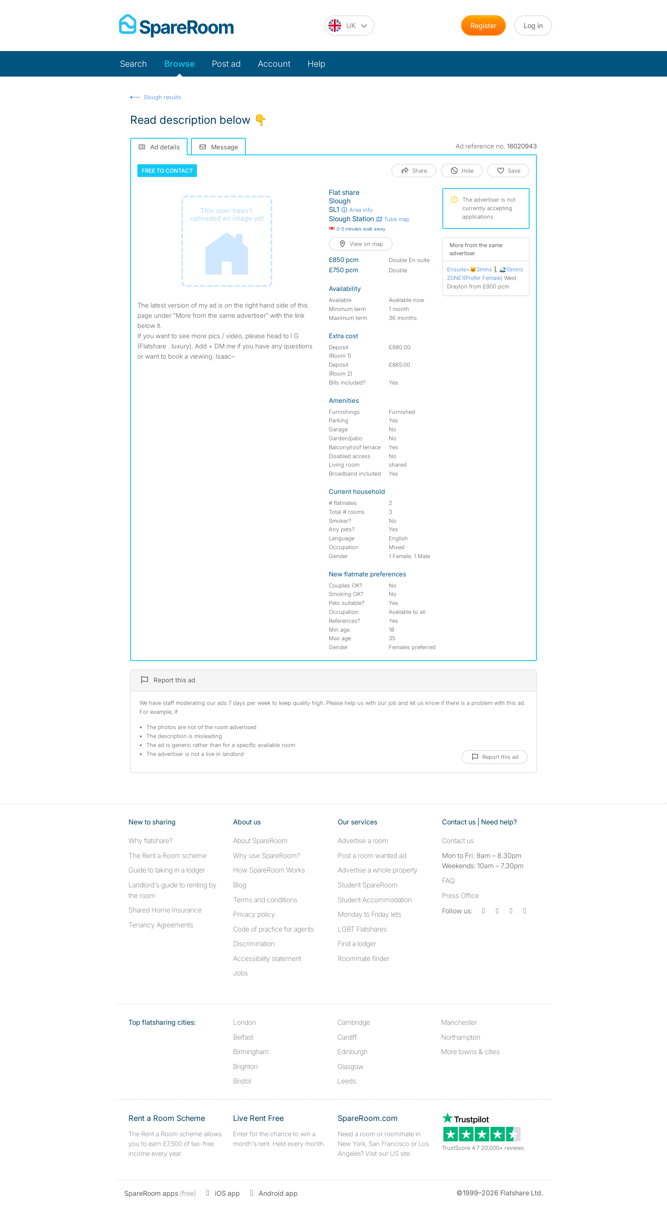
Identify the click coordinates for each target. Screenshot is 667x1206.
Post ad (226, 64)
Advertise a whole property (378, 870)
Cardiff (347, 1037)
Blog (239, 885)
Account (274, 64)
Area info (357, 209)
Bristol (242, 1081)
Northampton (460, 1037)
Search (133, 64)
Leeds (346, 1081)
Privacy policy (254, 914)
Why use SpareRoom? (266, 855)
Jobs (240, 973)
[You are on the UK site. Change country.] (349, 25)
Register (483, 25)
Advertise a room (363, 840)
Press (460, 895)
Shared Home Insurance (165, 910)
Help (316, 64)
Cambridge (353, 1022)
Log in (533, 25)
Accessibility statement (267, 958)
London (244, 1022)
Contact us (458, 840)
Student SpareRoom (368, 885)
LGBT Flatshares (362, 929)
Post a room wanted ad (372, 855)
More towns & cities (470, 1051)
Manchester (459, 1022)
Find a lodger (357, 943)
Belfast (243, 1037)
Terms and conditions (265, 899)
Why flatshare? (150, 840)
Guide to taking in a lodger (166, 870)
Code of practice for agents (273, 929)
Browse (179, 64)
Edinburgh (352, 1051)
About (260, 840)
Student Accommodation (375, 899)
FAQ (448, 880)
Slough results (162, 97)
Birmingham (251, 1051)
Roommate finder (363, 958)
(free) (160, 1193)
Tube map (393, 219)
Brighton (245, 1066)
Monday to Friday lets (369, 914)
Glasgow (350, 1066)
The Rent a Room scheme (167, 855)
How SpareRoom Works (269, 870)
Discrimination (254, 943)
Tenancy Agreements (160, 925)
